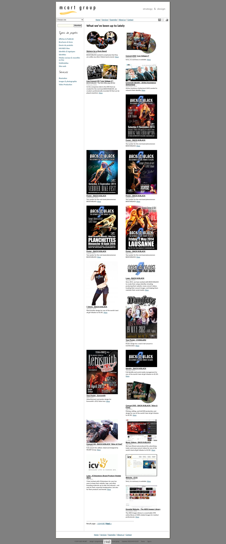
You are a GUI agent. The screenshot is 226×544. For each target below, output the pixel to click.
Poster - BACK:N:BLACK (135, 140)
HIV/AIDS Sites (64, 48)
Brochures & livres (66, 42)
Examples (113, 20)
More (117, 57)
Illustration (63, 78)
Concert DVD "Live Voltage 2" (137, 56)
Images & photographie (68, 81)
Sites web (62, 66)
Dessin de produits (66, 45)
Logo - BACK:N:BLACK (135, 278)
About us (122, 20)
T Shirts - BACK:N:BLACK (96, 307)
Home (98, 20)
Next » (109, 523)
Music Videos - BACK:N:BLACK (138, 442)
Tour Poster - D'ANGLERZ (136, 340)
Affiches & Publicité (66, 39)
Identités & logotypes (67, 51)
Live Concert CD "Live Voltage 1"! (99, 81)
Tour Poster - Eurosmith (95, 395)
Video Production (65, 84)
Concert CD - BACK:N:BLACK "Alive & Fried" (104, 444)
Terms (143, 541)
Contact (130, 20)
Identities (62, 55)
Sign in (149, 541)
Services (105, 20)
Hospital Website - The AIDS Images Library (143, 509)
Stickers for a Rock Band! (96, 51)
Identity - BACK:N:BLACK (136, 368)
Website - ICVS (131, 478)
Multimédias (63, 63)
